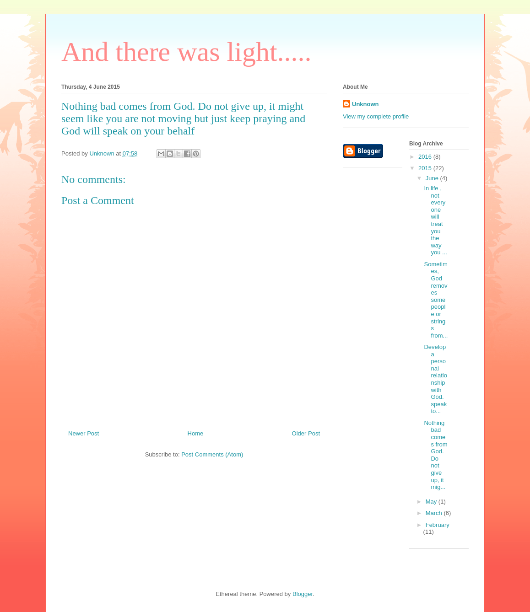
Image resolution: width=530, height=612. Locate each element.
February (437, 524)
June (433, 178)
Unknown (365, 104)
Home (196, 433)
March (435, 513)
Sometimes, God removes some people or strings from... (436, 300)
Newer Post (83, 433)
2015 (425, 168)
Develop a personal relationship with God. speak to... (435, 379)
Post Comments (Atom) (212, 454)
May (432, 501)
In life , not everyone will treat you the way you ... (435, 220)
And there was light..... (186, 52)
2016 (425, 156)
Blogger (302, 594)
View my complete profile (376, 116)
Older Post (306, 433)
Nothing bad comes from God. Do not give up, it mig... (435, 454)
